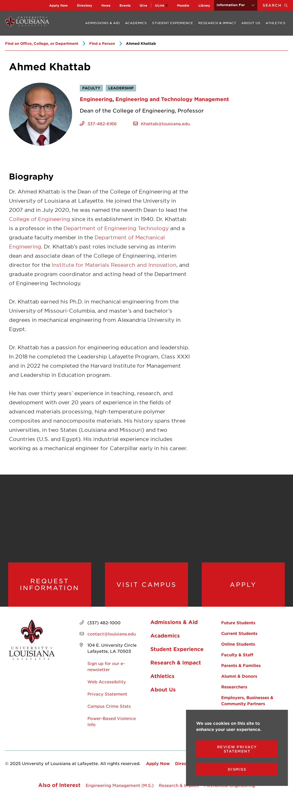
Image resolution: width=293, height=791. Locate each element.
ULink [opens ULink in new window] (159, 5)
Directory (84, 5)
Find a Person (102, 43)
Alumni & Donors (239, 675)
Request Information (49, 584)
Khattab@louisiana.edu (165, 123)
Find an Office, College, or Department (41, 43)
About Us (250, 23)
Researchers (234, 686)
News (105, 5)
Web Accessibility (106, 681)
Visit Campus (146, 584)
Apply (243, 584)
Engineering (96, 99)
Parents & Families (241, 665)
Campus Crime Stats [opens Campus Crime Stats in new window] (109, 706)
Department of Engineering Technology (116, 228)
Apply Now (58, 5)
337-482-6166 (102, 123)
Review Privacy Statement (237, 749)
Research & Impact (217, 23)
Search (278, 5)
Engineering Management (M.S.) (120, 785)
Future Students (238, 622)
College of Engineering (39, 219)
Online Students (238, 643)
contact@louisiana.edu (111, 633)
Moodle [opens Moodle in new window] (183, 5)
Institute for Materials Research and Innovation (114, 265)
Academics (136, 23)
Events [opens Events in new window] (124, 5)
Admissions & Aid (102, 23)
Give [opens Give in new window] (143, 5)
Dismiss (237, 769)
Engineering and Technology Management (172, 99)
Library (204, 5)
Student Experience (172, 23)
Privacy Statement (107, 693)
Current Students (239, 633)
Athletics (275, 23)
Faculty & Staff (237, 654)
